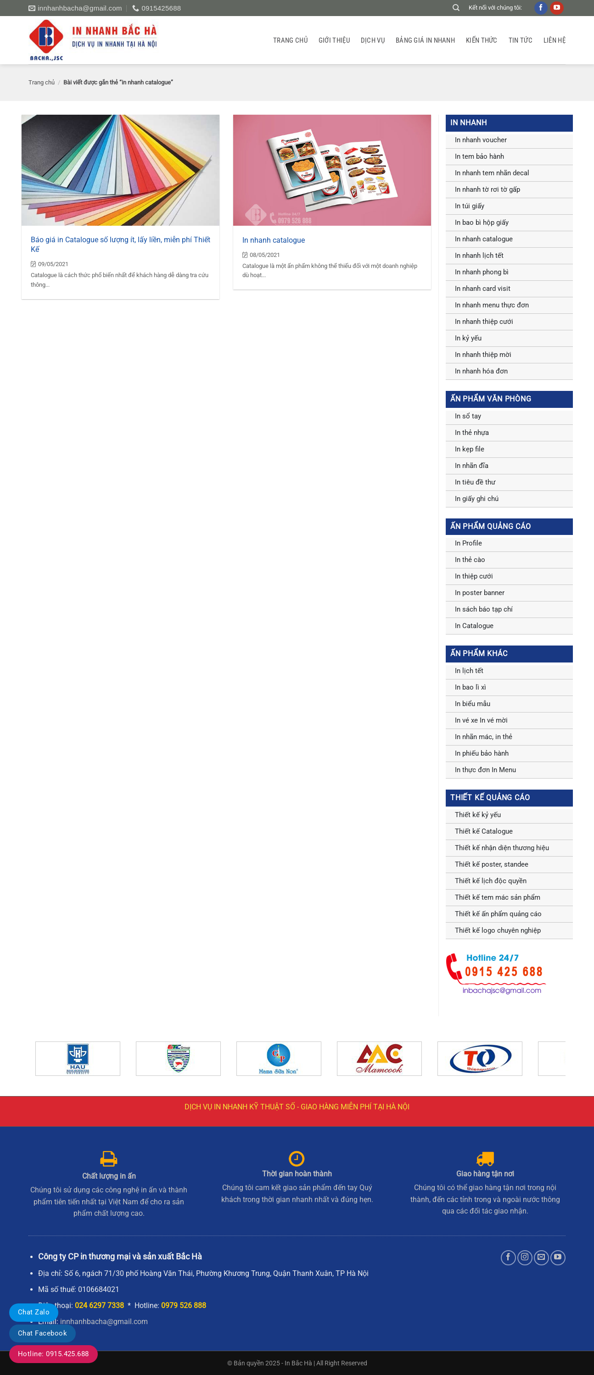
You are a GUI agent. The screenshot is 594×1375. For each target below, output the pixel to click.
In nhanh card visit (482, 288)
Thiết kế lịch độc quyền (491, 881)
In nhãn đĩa (471, 466)
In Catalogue (474, 626)
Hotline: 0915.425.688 (53, 1354)
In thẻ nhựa (472, 433)
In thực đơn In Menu (485, 770)
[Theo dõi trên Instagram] (524, 1257)
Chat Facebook (42, 1333)
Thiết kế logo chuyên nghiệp (498, 930)
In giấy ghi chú (477, 499)
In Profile (468, 543)
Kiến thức (482, 40)
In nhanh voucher (481, 140)
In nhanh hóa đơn (481, 371)
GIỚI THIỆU (334, 40)
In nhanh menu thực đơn (492, 305)
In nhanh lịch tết (479, 255)
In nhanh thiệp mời (483, 355)
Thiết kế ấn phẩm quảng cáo (498, 914)
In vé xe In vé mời (481, 720)
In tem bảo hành (479, 156)
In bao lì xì (470, 687)
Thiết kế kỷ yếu (478, 815)
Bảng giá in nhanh (425, 40)
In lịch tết (469, 671)
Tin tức (520, 40)
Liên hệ (555, 40)
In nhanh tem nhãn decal (492, 173)
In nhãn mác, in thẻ (483, 737)
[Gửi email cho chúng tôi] (541, 1257)
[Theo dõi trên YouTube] (558, 1257)
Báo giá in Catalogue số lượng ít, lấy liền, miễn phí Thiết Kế (120, 244)
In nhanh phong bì (482, 272)
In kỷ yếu (468, 338)
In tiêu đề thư (475, 482)
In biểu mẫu (472, 704)
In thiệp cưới (474, 576)
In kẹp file (469, 449)
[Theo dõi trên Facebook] (508, 1257)
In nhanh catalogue (273, 240)
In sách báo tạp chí (484, 609)
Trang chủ (290, 40)
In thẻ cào (470, 560)
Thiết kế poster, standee (491, 864)
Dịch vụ (373, 40)
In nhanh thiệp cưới (484, 321)
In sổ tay (468, 416)
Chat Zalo (34, 1312)
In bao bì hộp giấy (482, 222)
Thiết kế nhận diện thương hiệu (502, 848)
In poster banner (479, 593)
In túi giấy (469, 206)
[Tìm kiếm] (456, 7)
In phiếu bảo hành (482, 753)
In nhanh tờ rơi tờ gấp (487, 189)
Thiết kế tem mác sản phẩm (497, 897)
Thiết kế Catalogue (484, 831)
